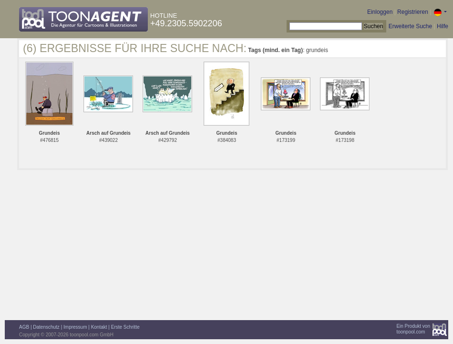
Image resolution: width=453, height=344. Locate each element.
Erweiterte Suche (410, 26)
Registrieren (412, 12)
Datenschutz (46, 327)
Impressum (75, 327)
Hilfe (442, 26)
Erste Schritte (125, 327)
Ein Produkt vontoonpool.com (413, 328)
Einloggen (379, 12)
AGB (24, 327)
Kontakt (99, 327)
